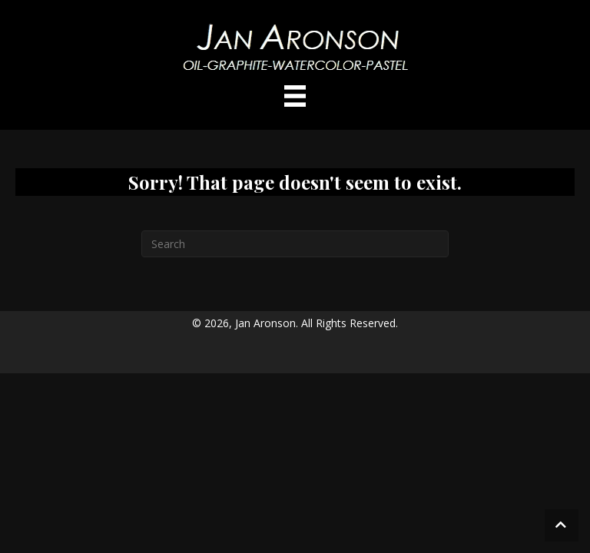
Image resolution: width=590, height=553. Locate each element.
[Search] (295, 243)
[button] (561, 525)
